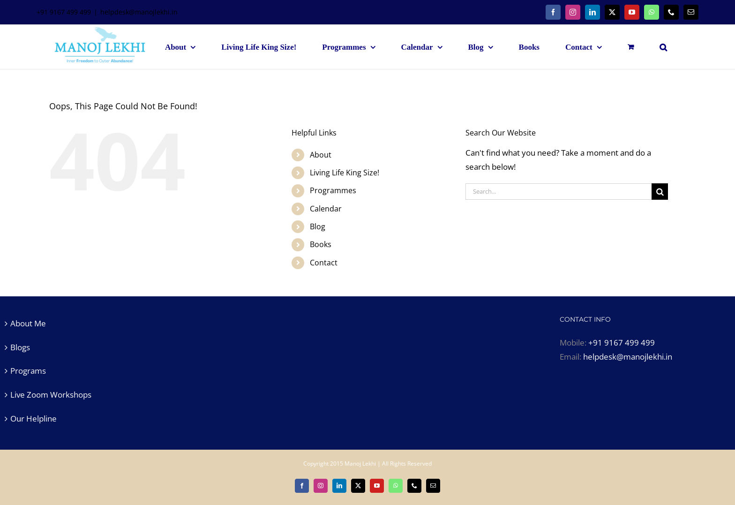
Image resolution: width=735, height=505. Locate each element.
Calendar (326, 209)
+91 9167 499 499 (621, 342)
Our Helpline (33, 418)
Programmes (333, 190)
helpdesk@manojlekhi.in (139, 12)
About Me (28, 323)
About (320, 155)
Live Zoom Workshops (50, 394)
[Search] (660, 191)
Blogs (20, 347)
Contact (324, 262)
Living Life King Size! (344, 172)
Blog (317, 226)
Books (320, 244)
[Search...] (558, 191)
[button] (663, 47)
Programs (28, 370)
